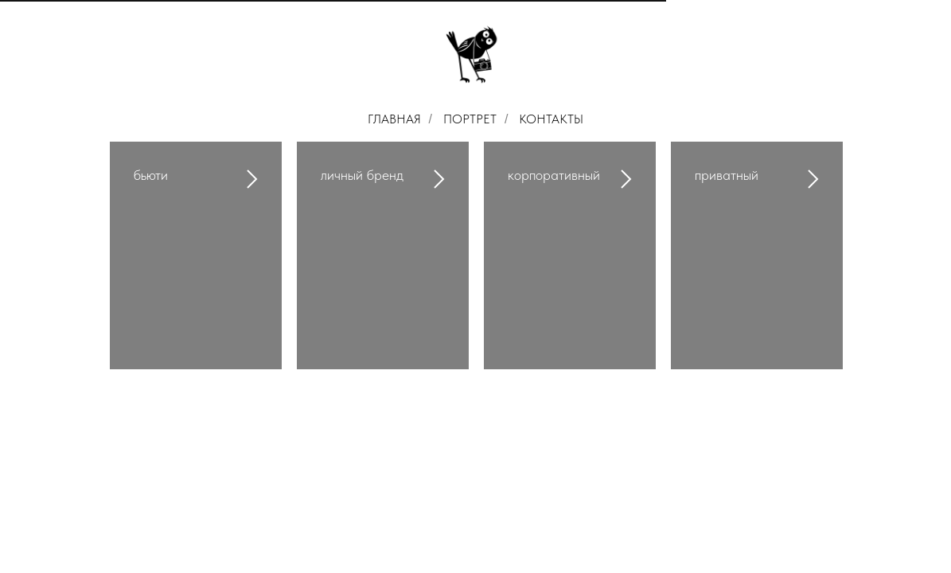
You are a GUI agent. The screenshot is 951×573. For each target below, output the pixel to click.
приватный (726, 174)
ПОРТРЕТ (470, 119)
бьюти (151, 174)
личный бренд (362, 174)
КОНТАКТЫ (551, 119)
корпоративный (554, 174)
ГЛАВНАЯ (394, 119)
